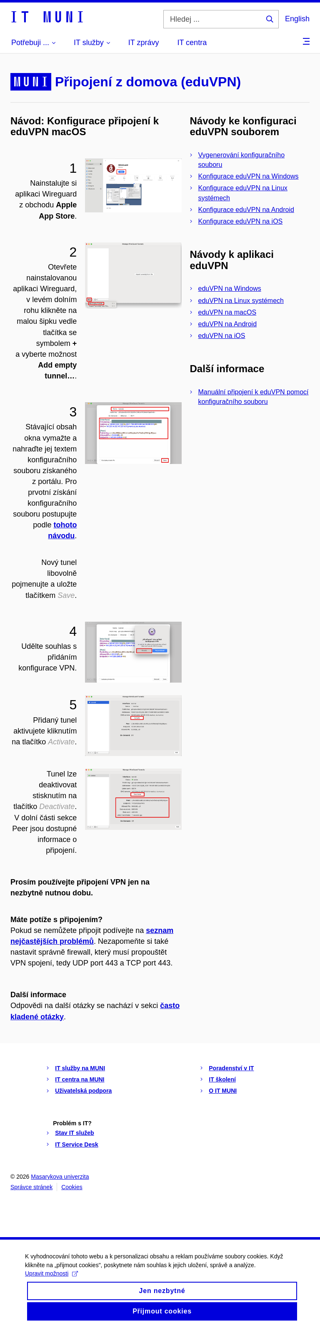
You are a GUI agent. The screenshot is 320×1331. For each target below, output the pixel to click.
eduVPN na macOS (227, 312)
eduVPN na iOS (221, 335)
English (297, 19)
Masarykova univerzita (60, 1176)
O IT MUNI (223, 1090)
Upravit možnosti (51, 1281)
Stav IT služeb (74, 1132)
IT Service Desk (76, 1144)
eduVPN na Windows (229, 288)
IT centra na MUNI (79, 1079)
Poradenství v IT (231, 1068)
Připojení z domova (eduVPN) (148, 81)
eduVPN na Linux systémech (241, 300)
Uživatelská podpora (83, 1090)
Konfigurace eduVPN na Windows (248, 176)
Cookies (71, 1187)
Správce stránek (31, 1187)
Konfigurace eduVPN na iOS (240, 221)
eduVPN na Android (227, 324)
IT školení (222, 1079)
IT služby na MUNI (80, 1068)
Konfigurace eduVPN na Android (246, 209)
